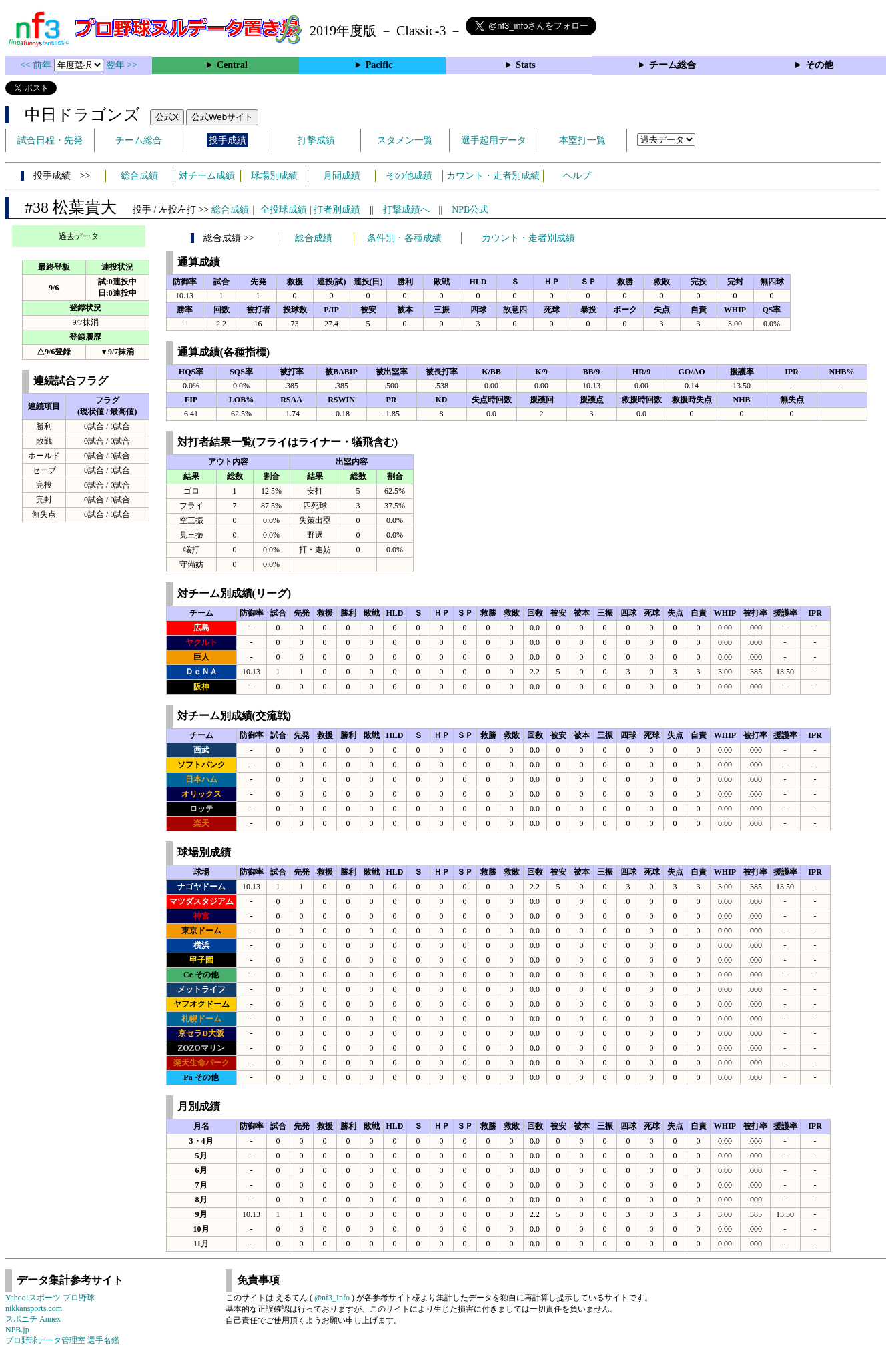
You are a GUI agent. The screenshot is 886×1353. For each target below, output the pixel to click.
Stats (526, 65)
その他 (819, 65)
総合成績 (139, 176)
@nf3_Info (332, 1297)
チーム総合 (672, 65)
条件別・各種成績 (404, 238)
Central (232, 65)
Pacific (379, 65)
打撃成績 (316, 140)
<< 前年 (37, 65)
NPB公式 (470, 210)
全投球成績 (283, 210)
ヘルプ (577, 176)
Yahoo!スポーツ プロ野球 (50, 1297)
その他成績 (409, 176)
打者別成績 (337, 210)
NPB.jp (17, 1329)
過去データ (79, 236)
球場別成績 (274, 176)
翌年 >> (121, 65)
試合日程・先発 (50, 140)
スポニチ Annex (33, 1319)
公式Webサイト (222, 117)
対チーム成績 (207, 176)
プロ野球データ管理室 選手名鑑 (62, 1340)
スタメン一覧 (405, 140)
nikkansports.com (33, 1308)
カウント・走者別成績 (493, 176)
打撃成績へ (406, 210)
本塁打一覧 (582, 140)
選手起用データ (493, 140)
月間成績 (341, 176)
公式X (167, 117)
